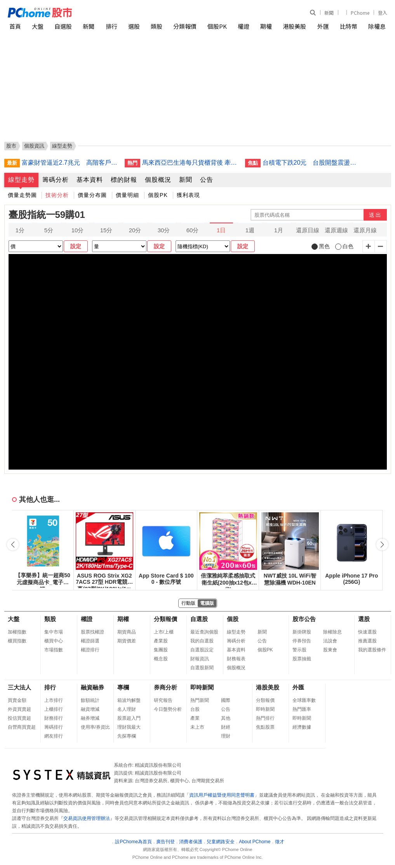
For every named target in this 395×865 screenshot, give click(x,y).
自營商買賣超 (22, 727)
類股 (156, 26)
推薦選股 (367, 641)
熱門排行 (265, 718)
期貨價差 (126, 641)
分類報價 (185, 26)
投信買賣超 (19, 718)
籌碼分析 (55, 179)
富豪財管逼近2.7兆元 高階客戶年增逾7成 (70, 162)
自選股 (63, 26)
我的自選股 (202, 641)
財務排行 (53, 718)
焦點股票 (265, 727)
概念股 (161, 658)
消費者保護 (190, 841)
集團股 (161, 650)
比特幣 (348, 26)
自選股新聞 (202, 667)
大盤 (38, 26)
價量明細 (127, 195)
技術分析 (57, 195)
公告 (206, 179)
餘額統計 (90, 700)
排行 (111, 26)
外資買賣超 (19, 709)
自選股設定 (202, 650)
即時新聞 (202, 687)
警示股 (299, 650)
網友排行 (53, 736)
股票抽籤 (301, 658)
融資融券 (92, 687)
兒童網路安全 (221, 841)
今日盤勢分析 (168, 709)
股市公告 (304, 619)
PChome (360, 12)
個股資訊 (34, 146)
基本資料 (90, 179)
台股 (195, 709)
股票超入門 (129, 718)
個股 (232, 619)
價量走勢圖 (22, 195)
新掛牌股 (301, 632)
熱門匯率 (301, 709)
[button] (382, 544)
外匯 (323, 26)
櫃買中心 (53, 641)
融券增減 (90, 718)
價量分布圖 (92, 195)
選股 (134, 26)
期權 (266, 26)
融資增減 (90, 709)
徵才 (279, 841)
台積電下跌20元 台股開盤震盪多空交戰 (311, 162)
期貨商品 (126, 632)
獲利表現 (188, 195)
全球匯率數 (304, 700)
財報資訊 (199, 658)
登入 (382, 12)
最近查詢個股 (204, 632)
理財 (225, 736)
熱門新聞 (199, 700)
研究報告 (163, 700)
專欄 (123, 687)
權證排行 (90, 650)
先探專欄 (126, 736)
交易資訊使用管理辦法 (86, 818)
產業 (195, 718)
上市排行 (53, 700)
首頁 (15, 26)
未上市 (197, 727)
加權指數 (17, 632)
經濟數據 (301, 727)
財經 (225, 727)
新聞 (329, 12)
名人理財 (126, 709)
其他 (225, 718)
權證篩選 (90, 641)
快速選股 (367, 632)
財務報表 (236, 658)
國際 (225, 700)
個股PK (217, 26)
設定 (75, 246)
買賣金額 (17, 700)
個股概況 (158, 179)
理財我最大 (129, 727)
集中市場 (53, 632)
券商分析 (165, 687)
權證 (243, 26)
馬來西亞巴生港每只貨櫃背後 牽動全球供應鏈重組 (190, 162)
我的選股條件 (372, 650)
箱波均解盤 (129, 700)
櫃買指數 (17, 641)
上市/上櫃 (164, 632)
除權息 (377, 26)
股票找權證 (92, 632)
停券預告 (301, 641)
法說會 (330, 641)
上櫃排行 (53, 709)
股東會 (330, 650)
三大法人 (19, 687)
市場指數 (53, 650)
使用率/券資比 (95, 727)
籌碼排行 (53, 727)
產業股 (161, 641)
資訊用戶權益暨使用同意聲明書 (221, 795)
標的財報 (124, 179)
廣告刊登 (165, 841)
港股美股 (294, 26)
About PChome (254, 841)
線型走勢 (21, 179)
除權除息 (332, 632)
